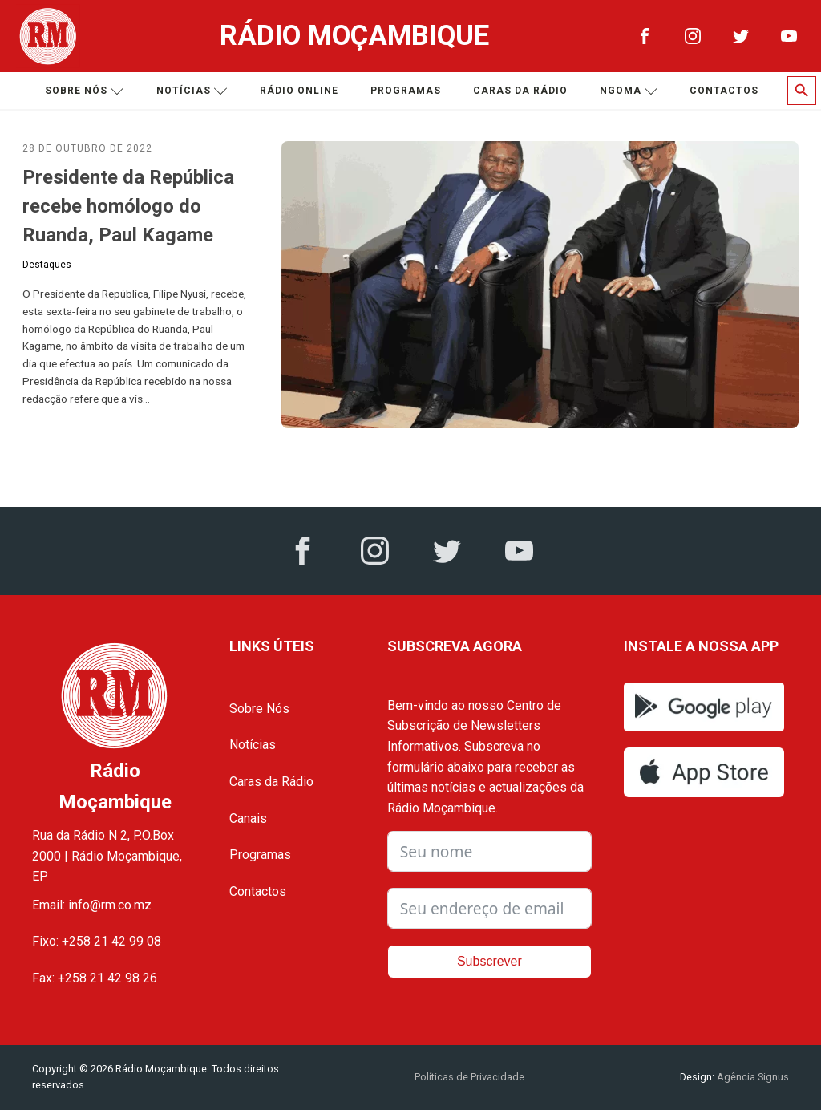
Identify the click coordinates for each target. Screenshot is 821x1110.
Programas (405, 90)
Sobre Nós (259, 708)
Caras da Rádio (520, 90)
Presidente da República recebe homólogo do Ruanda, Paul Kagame (128, 206)
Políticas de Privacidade (469, 1077)
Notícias (192, 91)
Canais (248, 818)
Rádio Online (299, 90)
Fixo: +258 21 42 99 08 (96, 941)
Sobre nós (84, 91)
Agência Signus (751, 1077)
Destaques (46, 264)
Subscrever (489, 961)
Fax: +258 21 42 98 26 (94, 978)
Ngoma (629, 91)
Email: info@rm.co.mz (92, 905)
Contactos (724, 90)
